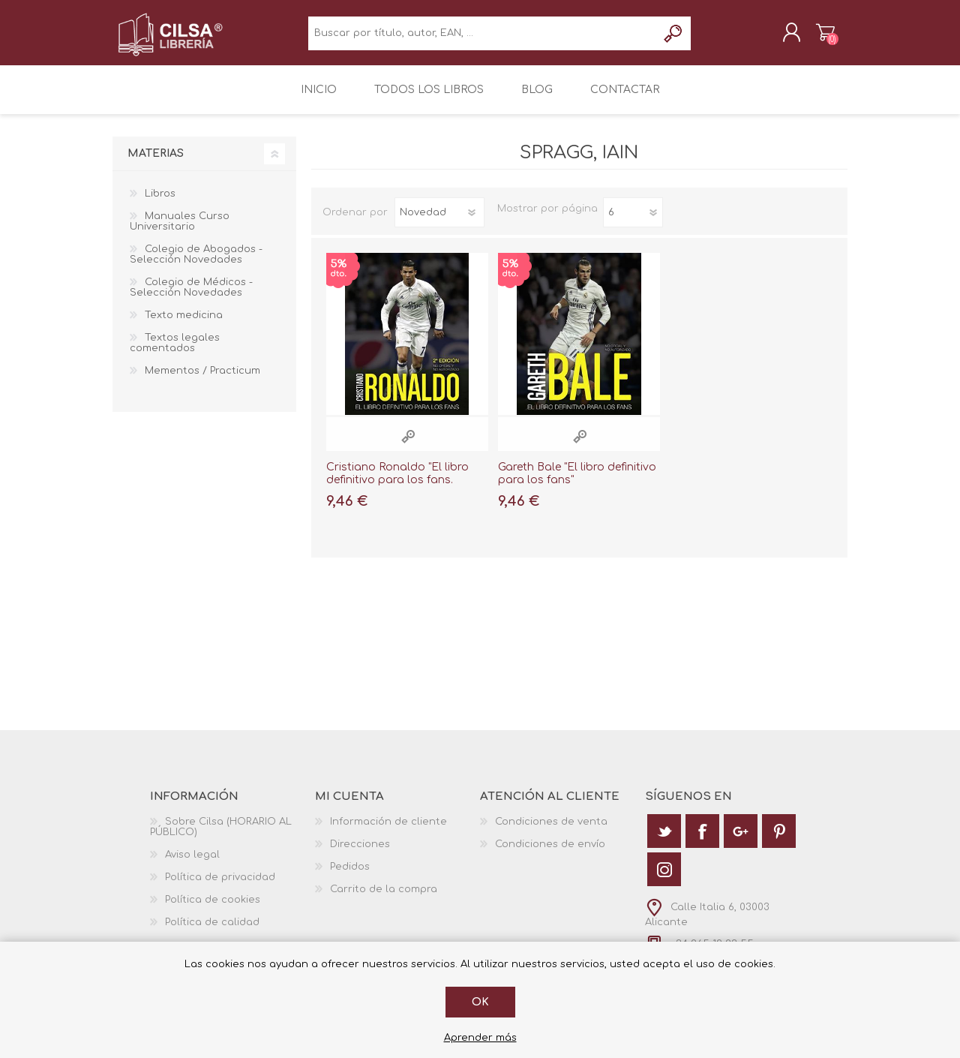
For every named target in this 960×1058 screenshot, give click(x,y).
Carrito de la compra (812, 36)
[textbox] (482, 38)
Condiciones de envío (550, 854)
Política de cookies (212, 909)
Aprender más (480, 1037)
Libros (160, 203)
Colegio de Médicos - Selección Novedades (191, 297)
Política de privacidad (220, 887)
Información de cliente (388, 831)
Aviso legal (192, 864)
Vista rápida (408, 446)
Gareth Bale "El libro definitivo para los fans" (577, 483)
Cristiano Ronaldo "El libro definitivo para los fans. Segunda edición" (397, 489)
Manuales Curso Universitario (180, 231)
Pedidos (350, 876)
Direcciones (360, 854)
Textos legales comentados (175, 352)
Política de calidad (212, 932)
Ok (480, 1002)
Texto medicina (184, 325)
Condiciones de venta (551, 831)
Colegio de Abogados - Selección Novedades (196, 264)
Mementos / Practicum (202, 380)
